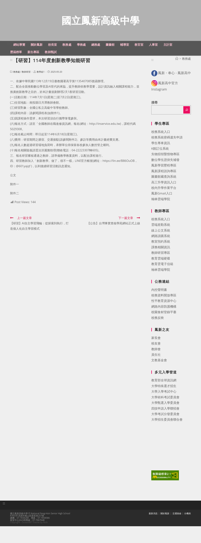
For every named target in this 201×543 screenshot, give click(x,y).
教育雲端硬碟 (160, 271)
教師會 (156, 362)
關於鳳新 (165, 524)
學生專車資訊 (160, 156)
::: (8, 56)
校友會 (156, 356)
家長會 (156, 351)
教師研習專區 (160, 265)
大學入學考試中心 (163, 404)
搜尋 (154, 115)
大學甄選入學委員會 (165, 415)
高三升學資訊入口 (163, 195)
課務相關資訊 (160, 260)
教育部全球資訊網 (163, 393)
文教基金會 (159, 373)
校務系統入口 (160, 144)
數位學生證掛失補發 (165, 172)
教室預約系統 (160, 254)
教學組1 (41, 84)
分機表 (187, 524)
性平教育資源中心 (163, 313)
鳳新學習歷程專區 (163, 178)
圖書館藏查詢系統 (163, 189)
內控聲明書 (159, 302)
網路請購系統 (160, 249)
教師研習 (26, 84)
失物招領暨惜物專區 (165, 167)
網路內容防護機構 (163, 319)
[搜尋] (186, 122)
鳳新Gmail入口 (161, 206)
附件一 (14, 197)
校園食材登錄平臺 (163, 325)
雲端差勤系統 (160, 237)
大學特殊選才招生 (163, 399)
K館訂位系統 (160, 161)
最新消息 (153, 524)
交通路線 (176, 524)
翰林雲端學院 (160, 212)
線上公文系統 (160, 243)
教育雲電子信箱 (162, 277)
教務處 (16, 84)
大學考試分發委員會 (165, 427)
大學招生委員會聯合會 (167, 432)
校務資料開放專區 (163, 308)
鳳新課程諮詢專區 (163, 184)
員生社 (156, 367)
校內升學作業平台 (163, 201)
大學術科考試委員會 (165, 410)
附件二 (14, 206)
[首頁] (176, 71)
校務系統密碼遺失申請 (167, 150)
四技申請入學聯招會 (165, 421)
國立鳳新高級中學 (100, 27)
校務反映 (157, 330)
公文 (13, 188)
